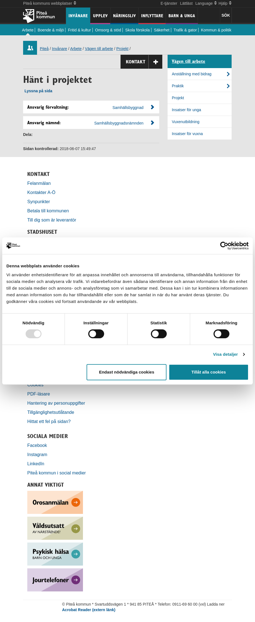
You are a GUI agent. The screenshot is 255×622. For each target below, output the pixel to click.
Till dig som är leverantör (52, 219)
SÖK (226, 15)
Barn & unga (181, 15)
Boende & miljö (51, 30)
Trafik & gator (185, 30)
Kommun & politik (216, 30)
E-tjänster (169, 3)
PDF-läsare (38, 393)
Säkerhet (162, 30)
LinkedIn (35, 463)
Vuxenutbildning (185, 122)
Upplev (100, 15)
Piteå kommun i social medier (56, 472)
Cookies (35, 384)
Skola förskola (137, 30)
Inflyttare (152, 15)
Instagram (37, 454)
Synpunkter (38, 201)
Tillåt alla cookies (208, 372)
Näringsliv (124, 15)
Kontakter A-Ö (41, 192)
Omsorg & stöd (108, 30)
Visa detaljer (225, 354)
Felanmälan (39, 183)
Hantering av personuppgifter (56, 402)
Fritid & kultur (79, 30)
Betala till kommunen (48, 210)
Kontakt (144, 62)
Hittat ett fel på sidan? (49, 421)
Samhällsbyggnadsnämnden (119, 123)
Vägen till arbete (99, 48)
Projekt (122, 48)
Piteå (44, 48)
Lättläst (186, 3)
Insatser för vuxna (187, 133)
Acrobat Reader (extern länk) (88, 610)
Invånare (78, 15)
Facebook (37, 445)
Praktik (178, 86)
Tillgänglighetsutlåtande (50, 412)
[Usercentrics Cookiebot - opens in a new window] (224, 246)
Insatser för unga (186, 110)
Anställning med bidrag (191, 74)
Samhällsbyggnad (127, 107)
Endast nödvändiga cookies (126, 372)
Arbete (27, 30)
